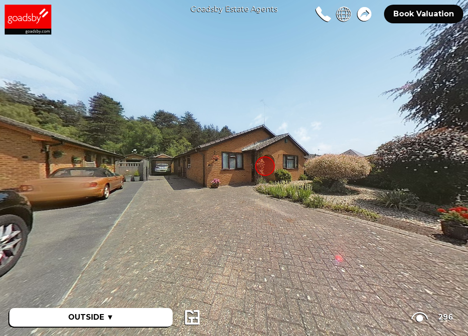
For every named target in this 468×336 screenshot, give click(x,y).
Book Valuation (423, 13)
